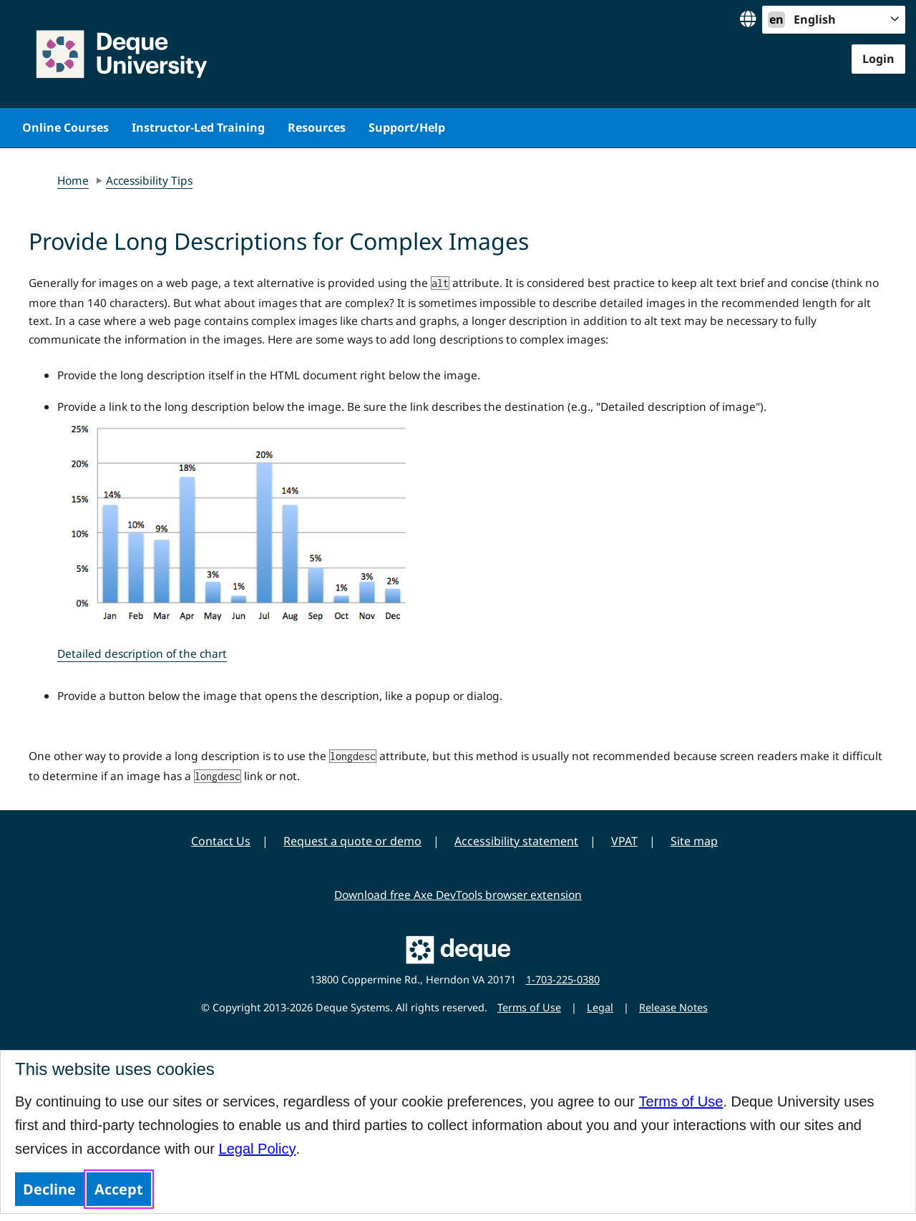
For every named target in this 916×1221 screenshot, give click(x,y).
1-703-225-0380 (563, 979)
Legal (600, 1007)
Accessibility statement (516, 841)
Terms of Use (681, 1101)
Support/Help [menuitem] (407, 127)
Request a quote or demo (352, 841)
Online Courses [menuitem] (65, 127)
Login (878, 59)
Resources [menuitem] (317, 127)
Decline (49, 1189)
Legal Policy (257, 1149)
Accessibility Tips (149, 180)
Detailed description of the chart (142, 653)
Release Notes (673, 1007)
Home (73, 180)
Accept (118, 1189)
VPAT (624, 841)
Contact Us (220, 841)
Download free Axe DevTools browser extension (458, 895)
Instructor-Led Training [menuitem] (198, 127)
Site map (694, 841)
